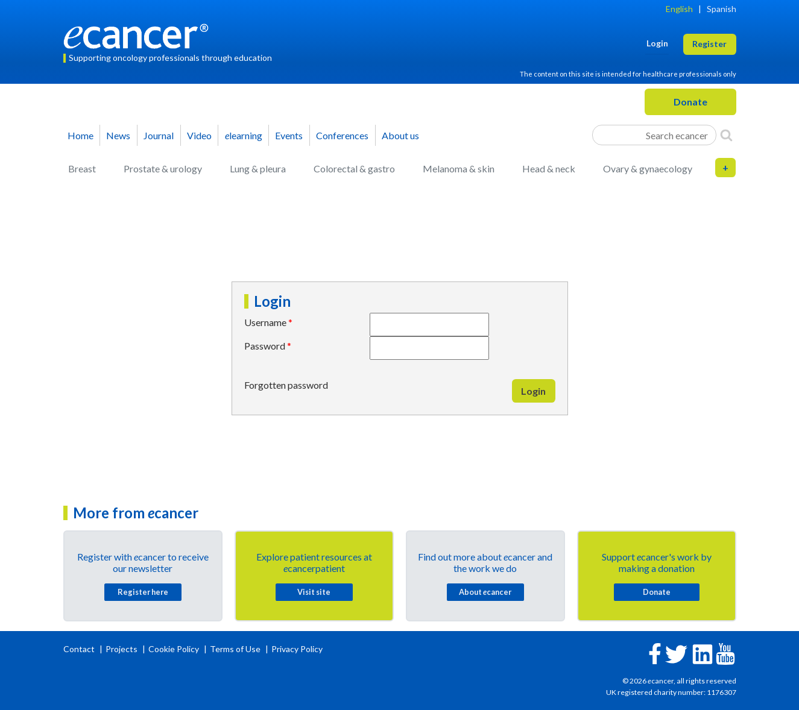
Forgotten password (286, 385)
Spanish (721, 9)
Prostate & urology (163, 168)
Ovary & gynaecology (647, 168)
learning (243, 135)
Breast (82, 168)
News (118, 135)
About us (400, 135)
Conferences (342, 135)
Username (265, 322)
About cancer (485, 592)
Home (80, 135)
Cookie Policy (173, 649)
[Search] (726, 135)
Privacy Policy (297, 649)
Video (199, 135)
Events (289, 135)
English (679, 9)
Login (533, 391)
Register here (143, 592)
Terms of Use (235, 649)
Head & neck (548, 168)
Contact (79, 649)
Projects (122, 649)
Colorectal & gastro (354, 168)
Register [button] (709, 44)
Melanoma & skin (458, 168)
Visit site (313, 592)
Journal (159, 135)
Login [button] (657, 43)
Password (264, 345)
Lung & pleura (258, 168)
